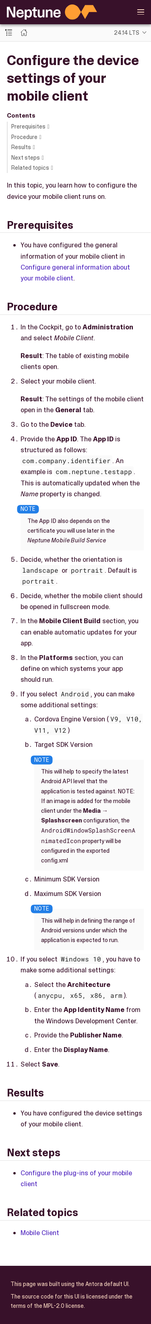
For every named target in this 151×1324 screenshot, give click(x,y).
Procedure (24, 137)
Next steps (25, 157)
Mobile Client (40, 1232)
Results (21, 147)
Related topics (30, 167)
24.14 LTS (126, 32)
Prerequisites (28, 126)
